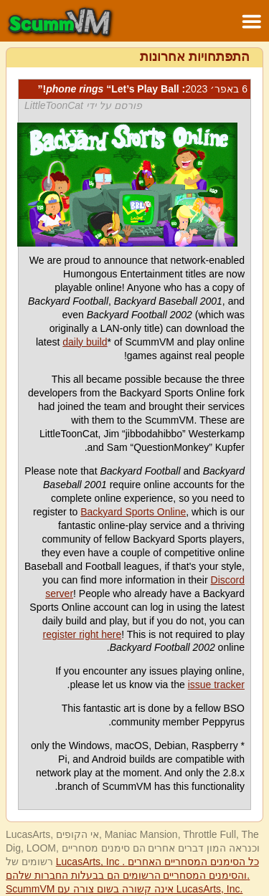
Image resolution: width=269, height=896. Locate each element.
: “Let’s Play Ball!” (142, 89)
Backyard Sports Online (133, 512)
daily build (84, 342)
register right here (82, 634)
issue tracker (216, 684)
